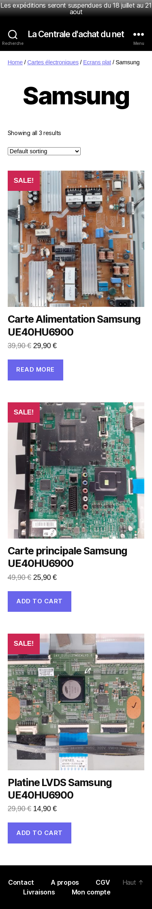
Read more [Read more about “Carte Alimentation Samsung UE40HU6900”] (35, 369)
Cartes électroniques (53, 62)
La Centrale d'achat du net (76, 34)
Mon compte (91, 892)
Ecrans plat (97, 62)
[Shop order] (44, 151)
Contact (22, 882)
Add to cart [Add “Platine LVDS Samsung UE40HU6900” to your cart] (39, 833)
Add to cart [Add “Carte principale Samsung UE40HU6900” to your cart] (39, 601)
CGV (103, 882)
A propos (66, 882)
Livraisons (39, 892)
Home (15, 62)
